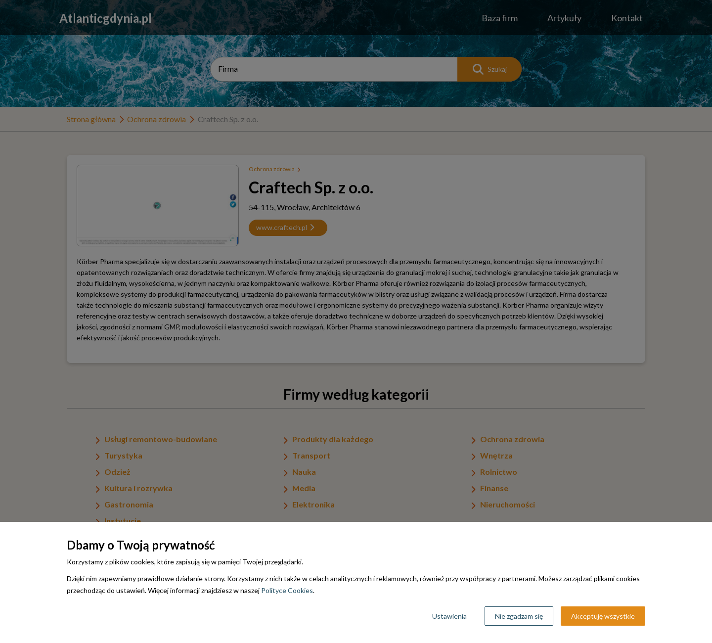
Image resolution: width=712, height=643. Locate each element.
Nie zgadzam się (519, 616)
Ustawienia (449, 616)
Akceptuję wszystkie (603, 616)
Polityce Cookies (287, 590)
